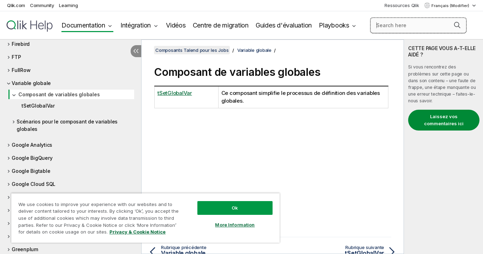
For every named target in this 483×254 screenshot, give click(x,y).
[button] (457, 25)
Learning (68, 5)
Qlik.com (16, 5)
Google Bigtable (31, 171)
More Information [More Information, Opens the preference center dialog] (235, 225)
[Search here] (418, 25)
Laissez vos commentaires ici (444, 120)
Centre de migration (221, 25)
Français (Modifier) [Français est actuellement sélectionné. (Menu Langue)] (450, 5)
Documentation (83, 25)
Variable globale (31, 83)
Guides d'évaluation (284, 25)
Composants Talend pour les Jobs (191, 50)
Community (42, 5)
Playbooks (334, 25)
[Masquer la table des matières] (136, 51)
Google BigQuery (32, 158)
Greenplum (25, 249)
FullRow (21, 70)
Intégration (135, 25)
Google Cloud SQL (33, 184)
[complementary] (443, 147)
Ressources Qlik (401, 5)
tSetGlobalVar (38, 106)
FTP (16, 57)
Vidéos (176, 25)
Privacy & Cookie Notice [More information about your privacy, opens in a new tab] (137, 232)
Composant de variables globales (59, 94)
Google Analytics (32, 145)
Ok (235, 208)
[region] (145, 218)
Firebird (21, 44)
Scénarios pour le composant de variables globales (67, 125)
